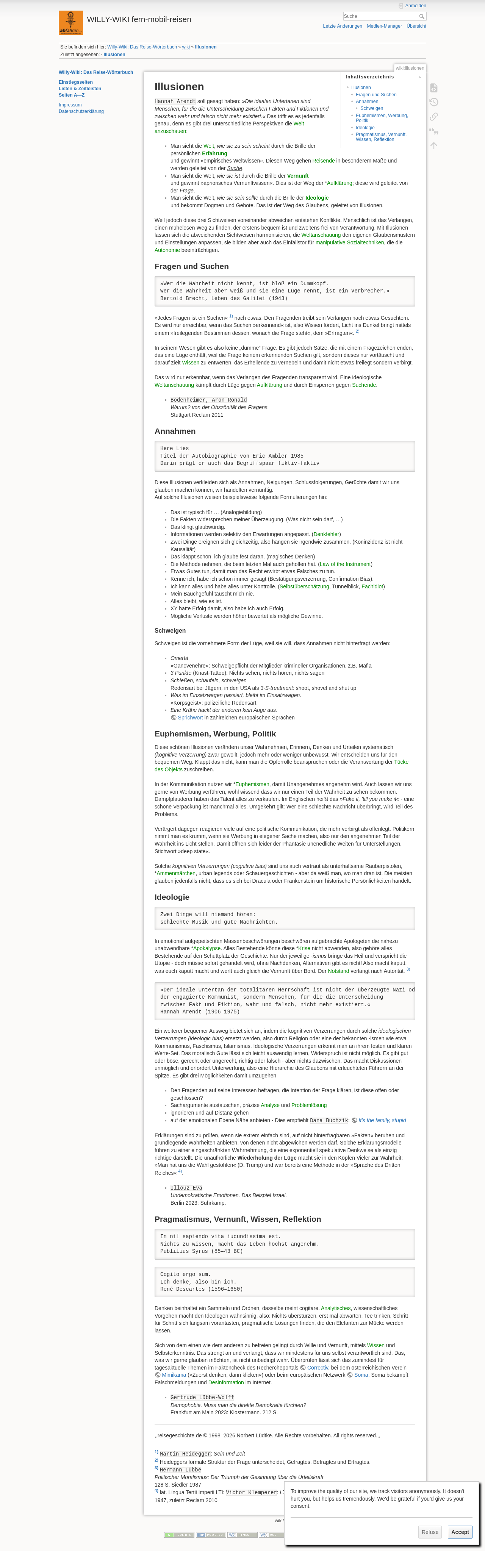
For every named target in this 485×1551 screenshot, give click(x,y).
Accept (460, 1532)
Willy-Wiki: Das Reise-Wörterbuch (142, 47)
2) (358, 331)
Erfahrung (214, 153)
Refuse (430, 1532)
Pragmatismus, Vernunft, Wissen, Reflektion (381, 137)
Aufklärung (339, 183)
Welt (208, 146)
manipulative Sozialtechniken (350, 242)
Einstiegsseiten (76, 82)
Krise (304, 948)
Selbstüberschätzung (304, 586)
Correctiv (317, 1368)
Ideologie (365, 127)
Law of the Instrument (345, 564)
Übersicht (416, 26)
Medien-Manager (384, 26)
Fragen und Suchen (376, 94)
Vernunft (298, 176)
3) (408, 969)
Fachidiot (372, 586)
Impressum (70, 105)
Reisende (324, 161)
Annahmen (367, 101)
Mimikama (174, 1375)
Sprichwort (190, 718)
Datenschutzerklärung (81, 111)
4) (180, 1171)
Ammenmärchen (176, 873)
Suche (422, 16)
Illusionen (206, 47)
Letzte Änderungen (343, 26)
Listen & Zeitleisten (80, 88)
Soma (361, 1375)
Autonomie (167, 250)
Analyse (270, 1105)
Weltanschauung (321, 235)
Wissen (190, 363)
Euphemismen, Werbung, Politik (382, 118)
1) (231, 316)
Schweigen (371, 108)
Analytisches (336, 1308)
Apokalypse (207, 948)
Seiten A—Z (71, 95)
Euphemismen (252, 784)
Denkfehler (326, 534)
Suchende (364, 385)
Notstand (338, 971)
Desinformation (226, 1382)
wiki (186, 47)
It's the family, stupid (382, 1120)
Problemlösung (309, 1105)
